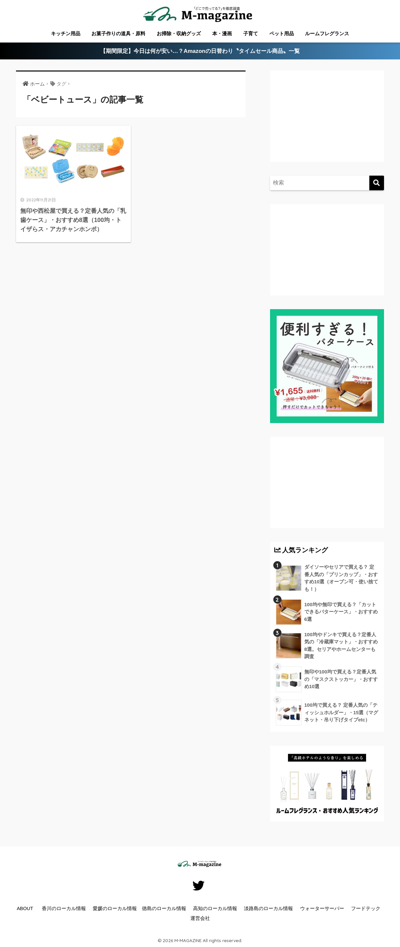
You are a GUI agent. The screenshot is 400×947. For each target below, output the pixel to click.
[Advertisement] (329, 122)
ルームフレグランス (327, 33)
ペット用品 (281, 33)
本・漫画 (222, 33)
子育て (250, 33)
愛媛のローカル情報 (115, 908)
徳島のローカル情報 (164, 908)
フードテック (365, 908)
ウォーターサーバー (322, 908)
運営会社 (200, 918)
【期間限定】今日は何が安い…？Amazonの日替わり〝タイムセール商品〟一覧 (200, 51)
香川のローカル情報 (64, 908)
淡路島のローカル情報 (268, 908)
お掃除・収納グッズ (179, 33)
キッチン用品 (65, 33)
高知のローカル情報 (215, 908)
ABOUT (25, 908)
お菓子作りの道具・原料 (118, 33)
